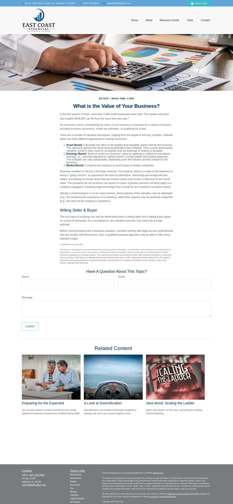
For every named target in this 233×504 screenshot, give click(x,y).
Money (73, 491)
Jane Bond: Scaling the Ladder (170, 403)
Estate (73, 481)
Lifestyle (74, 495)
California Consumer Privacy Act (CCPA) (183, 494)
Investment (75, 478)
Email (121, 276)
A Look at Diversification (103, 403)
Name (25, 276)
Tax (72, 488)
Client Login (199, 3)
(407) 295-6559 (89, 3)
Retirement (75, 474)
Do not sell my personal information (162, 497)
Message (27, 297)
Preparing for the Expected (43, 403)
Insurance (75, 485)
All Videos (75, 502)
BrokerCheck (158, 473)
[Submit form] (30, 326)
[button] (134, 20)
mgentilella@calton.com (117, 3)
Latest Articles (77, 498)
